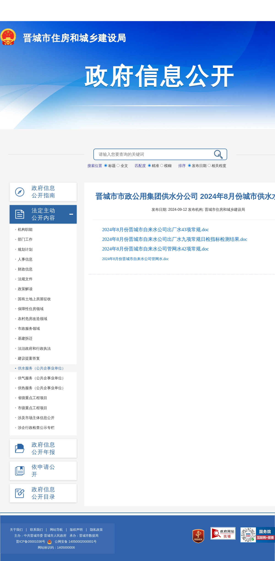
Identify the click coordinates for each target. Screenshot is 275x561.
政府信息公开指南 (43, 191)
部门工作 (25, 239)
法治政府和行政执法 (34, 348)
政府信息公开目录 (43, 492)
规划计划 (25, 249)
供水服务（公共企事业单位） (41, 368)
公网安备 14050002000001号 (76, 541)
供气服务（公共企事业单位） (41, 378)
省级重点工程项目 (32, 397)
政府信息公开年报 (43, 447)
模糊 (166, 165)
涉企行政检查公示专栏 (36, 427)
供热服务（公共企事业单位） (41, 387)
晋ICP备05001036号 (30, 541)
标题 (110, 165)
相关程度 (217, 165)
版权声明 (76, 529)
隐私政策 (96, 529)
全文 (122, 165)
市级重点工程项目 (32, 407)
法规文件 (25, 278)
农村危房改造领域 (32, 318)
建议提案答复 (29, 358)
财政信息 (25, 269)
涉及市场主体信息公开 (36, 417)
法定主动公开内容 (43, 213)
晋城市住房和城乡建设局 (71, 38)
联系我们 (36, 529)
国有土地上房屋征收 (34, 298)
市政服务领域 (29, 328)
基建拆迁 (25, 338)
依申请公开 (43, 470)
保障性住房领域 (31, 308)
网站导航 (56, 529)
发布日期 (198, 165)
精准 (154, 165)
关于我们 (16, 529)
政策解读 (25, 288)
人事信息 (25, 259)
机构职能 (25, 229)
